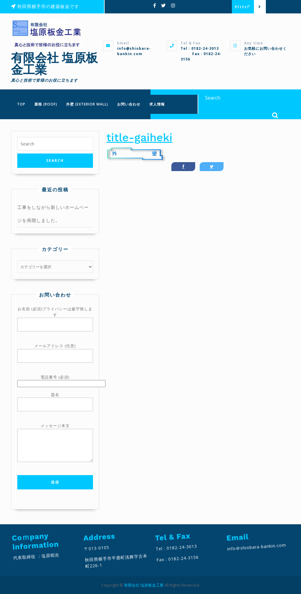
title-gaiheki (139, 137)
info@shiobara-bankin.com (134, 51)
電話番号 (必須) (55, 380)
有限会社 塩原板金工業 (54, 64)
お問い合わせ (128, 104)
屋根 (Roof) (45, 104)
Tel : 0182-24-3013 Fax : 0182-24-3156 (201, 54)
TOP (21, 104)
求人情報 (157, 104)
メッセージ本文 (55, 446)
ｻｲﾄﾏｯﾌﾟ (244, 6)
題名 (55, 400)
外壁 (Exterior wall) (87, 104)
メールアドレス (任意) (55, 351)
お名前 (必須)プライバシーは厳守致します (55, 317)
